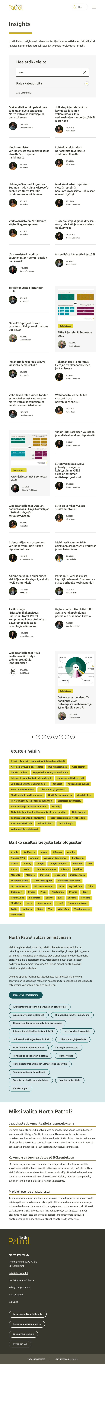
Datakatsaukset (20, 776)
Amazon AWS (18, 873)
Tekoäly (60, 819)
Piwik (88, 910)
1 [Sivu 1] (25, 739)
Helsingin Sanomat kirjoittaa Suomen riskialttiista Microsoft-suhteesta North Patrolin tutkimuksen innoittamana (29, 190)
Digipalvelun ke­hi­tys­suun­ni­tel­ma (54, 776)
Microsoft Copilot (67, 897)
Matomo (61, 891)
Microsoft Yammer (77, 904)
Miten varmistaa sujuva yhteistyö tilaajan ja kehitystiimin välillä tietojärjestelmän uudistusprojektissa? (70, 473)
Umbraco (88, 928)
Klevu (24, 885)
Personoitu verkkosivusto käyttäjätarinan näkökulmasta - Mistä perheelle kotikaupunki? (75, 580)
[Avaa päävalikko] (94, 7)
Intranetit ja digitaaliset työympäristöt (33, 783)
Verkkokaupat (71, 837)
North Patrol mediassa (24, 807)
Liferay (79, 885)
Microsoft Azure (42, 897)
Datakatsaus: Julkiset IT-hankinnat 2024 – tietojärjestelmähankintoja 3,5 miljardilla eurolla (75, 703)
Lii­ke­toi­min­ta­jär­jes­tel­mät (26, 801)
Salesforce (82, 916)
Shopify (38, 922)
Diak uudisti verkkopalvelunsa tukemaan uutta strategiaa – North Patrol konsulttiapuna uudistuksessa (28, 113)
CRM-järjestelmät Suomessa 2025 (22, 479)
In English (14, 1342)
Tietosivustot (86, 825)
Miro (13, 910)
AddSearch (30, 867)
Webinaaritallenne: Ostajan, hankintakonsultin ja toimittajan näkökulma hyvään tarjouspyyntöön (28, 511)
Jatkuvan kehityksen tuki (76, 783)
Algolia (75, 867)
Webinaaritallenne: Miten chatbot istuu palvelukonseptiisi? (71, 399)
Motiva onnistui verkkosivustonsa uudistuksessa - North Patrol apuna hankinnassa (27, 153)
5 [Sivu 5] (56, 739)
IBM (13, 885)
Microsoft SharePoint (23, 904)
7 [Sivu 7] (72, 739)
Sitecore (53, 922)
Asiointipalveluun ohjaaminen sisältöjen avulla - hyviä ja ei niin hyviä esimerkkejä (28, 580)
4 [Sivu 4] (48, 739)
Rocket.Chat (63, 916)
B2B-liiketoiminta (62, 770)
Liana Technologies (58, 885)
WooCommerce (59, 934)
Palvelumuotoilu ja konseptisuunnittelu (34, 813)
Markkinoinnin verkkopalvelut (63, 801)
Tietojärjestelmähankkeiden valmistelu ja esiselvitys (41, 825)
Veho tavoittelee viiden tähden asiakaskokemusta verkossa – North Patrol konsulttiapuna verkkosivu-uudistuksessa (29, 401)
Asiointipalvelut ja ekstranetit (28, 770)
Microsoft (77, 891)
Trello (73, 928)
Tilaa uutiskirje (17, 1335)
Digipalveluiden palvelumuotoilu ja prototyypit (40, 1052)
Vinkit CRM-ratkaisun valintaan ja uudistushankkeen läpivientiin (75, 436)
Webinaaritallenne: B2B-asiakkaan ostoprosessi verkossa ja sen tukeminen (72, 547)
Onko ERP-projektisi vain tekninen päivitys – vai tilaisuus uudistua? (29, 327)
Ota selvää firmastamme (27, 1014)
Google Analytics (62, 879)
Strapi (34, 928)
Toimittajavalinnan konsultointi (29, 831)
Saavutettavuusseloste (67, 1400)
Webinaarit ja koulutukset (26, 844)
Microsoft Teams (51, 904)
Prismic (34, 916)
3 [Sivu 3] (40, 739)
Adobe (46, 867)
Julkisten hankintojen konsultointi (31, 789)
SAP (26, 922)
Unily (14, 934)
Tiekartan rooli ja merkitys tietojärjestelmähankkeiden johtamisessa (73, 366)
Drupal (15, 879)
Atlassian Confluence (59, 873)
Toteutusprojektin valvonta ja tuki (73, 831)
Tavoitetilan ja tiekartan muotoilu (30, 819)
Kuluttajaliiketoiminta (53, 795)
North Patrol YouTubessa (23, 1320)
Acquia (15, 867)
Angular (36, 873)
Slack (83, 922)
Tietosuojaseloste (35, 1400)
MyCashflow (29, 910)
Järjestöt (62, 789)
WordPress (79, 934)
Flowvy (28, 879)
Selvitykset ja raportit (21, 1327)
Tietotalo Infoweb (54, 928)
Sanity (14, 922)
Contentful (83, 873)
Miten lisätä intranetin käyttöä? (75, 255)
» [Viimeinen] (80, 739)
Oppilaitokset (51, 807)
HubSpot (82, 879)
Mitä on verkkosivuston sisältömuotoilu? (70, 508)
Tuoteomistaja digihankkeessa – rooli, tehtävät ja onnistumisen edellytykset (74, 225)
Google (42, 879)
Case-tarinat (85, 770)
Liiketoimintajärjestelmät (27, 1077)
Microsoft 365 (19, 897)
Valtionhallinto (48, 837)
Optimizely (60, 910)
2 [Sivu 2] (32, 739)
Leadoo (37, 885)
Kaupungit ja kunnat (22, 795)
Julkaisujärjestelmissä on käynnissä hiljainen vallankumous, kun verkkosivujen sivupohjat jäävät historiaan (75, 115)
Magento (30, 891)
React (47, 916)
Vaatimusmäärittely (22, 837)
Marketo (46, 891)
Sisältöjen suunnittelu (75, 813)
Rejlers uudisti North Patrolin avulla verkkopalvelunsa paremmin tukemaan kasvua (74, 614)
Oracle (76, 910)
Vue (24, 934)
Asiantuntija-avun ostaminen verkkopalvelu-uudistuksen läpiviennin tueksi (27, 547)
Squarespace (18, 928)
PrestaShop (17, 916)
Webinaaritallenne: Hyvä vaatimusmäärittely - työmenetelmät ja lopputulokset (25, 658)
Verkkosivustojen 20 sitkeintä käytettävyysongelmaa (28, 223)
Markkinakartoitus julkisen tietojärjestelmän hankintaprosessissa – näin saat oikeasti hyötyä (75, 190)
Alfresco (60, 867)
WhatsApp (39, 934)
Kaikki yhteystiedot (19, 1313)
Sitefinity (69, 922)
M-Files (15, 891)
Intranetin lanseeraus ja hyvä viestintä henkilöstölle (27, 364)
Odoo (45, 910)
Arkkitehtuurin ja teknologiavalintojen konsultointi (41, 764)
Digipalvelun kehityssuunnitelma (31, 1043)
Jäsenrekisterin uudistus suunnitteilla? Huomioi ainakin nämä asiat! (28, 259)
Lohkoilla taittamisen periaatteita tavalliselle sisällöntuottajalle (70, 152)
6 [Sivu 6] (64, 739)
